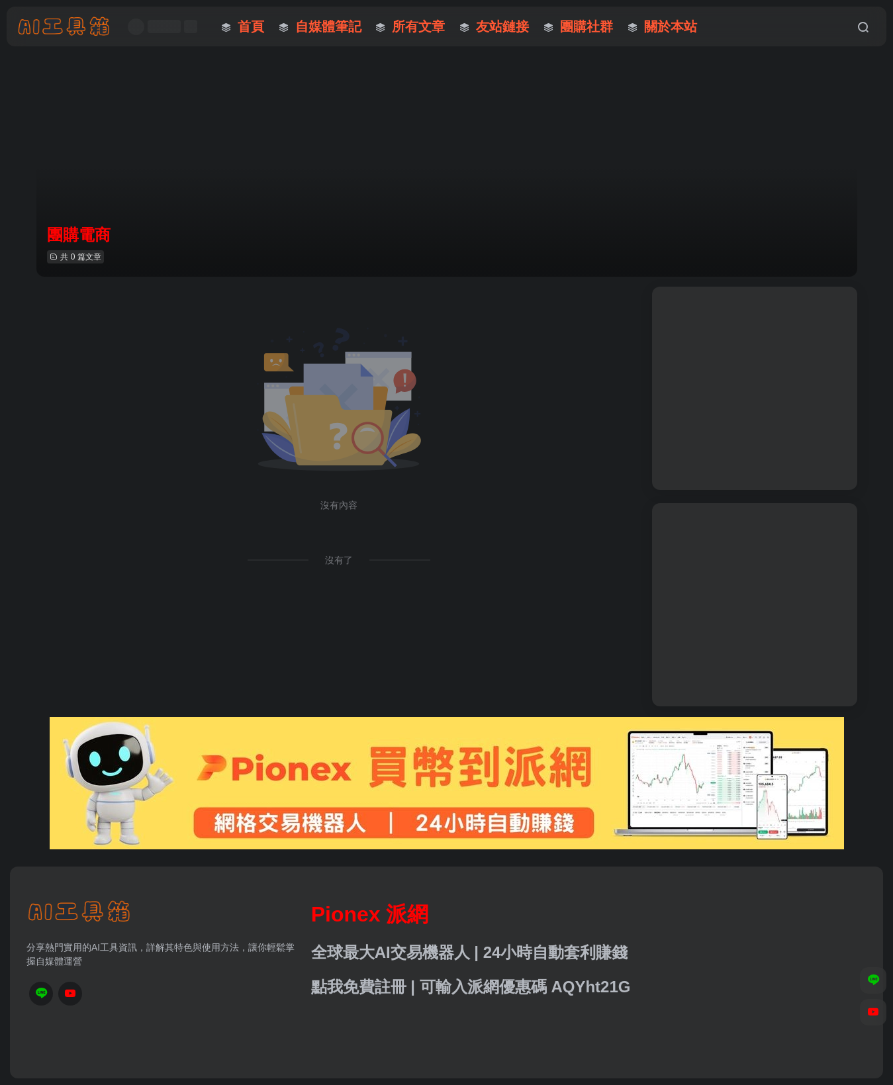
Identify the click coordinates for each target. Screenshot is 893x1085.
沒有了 (339, 560)
